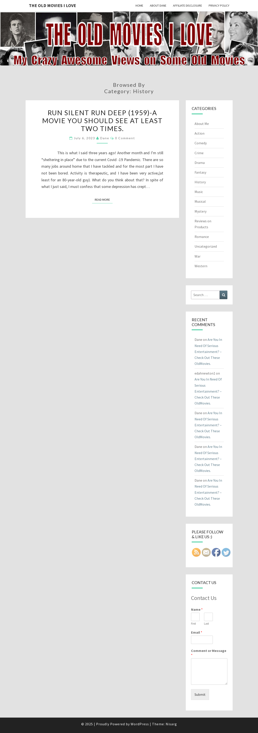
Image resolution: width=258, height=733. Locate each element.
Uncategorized (206, 246)
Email (196, 632)
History (200, 182)
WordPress (140, 724)
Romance (202, 236)
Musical (200, 201)
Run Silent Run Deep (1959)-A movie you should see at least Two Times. (102, 120)
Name (197, 609)
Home (139, 5)
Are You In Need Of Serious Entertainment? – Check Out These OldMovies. (208, 351)
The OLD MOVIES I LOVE (52, 5)
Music (199, 191)
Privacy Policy (219, 5)
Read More (104, 199)
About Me (202, 123)
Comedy (201, 143)
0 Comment (125, 138)
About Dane (158, 5)
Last (206, 623)
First (193, 623)
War (197, 256)
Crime (199, 153)
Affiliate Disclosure (187, 5)
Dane (104, 138)
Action (199, 133)
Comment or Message (208, 652)
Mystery (200, 211)
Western (201, 266)
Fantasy (200, 172)
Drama (200, 162)
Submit (200, 694)
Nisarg (171, 724)
